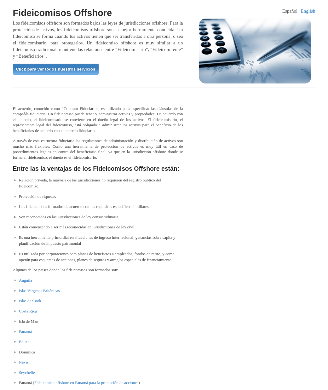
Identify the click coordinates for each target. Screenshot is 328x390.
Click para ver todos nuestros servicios (55, 69)
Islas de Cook (30, 300)
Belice (24, 341)
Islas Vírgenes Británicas (39, 290)
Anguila (25, 280)
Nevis (23, 362)
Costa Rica (28, 311)
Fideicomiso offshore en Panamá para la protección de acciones (86, 382)
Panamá (25, 331)
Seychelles (28, 372)
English (308, 11)
